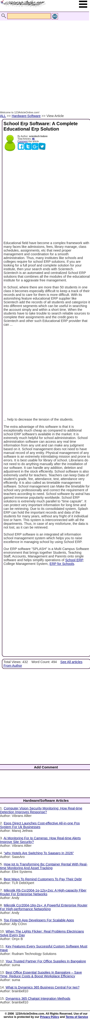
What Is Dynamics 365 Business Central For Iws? (42, 987)
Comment (23, 141)
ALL (3, 116)
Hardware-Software (26, 116)
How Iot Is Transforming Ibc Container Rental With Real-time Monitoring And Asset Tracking (43, 866)
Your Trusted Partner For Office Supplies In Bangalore (46, 961)
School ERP (74, 560)
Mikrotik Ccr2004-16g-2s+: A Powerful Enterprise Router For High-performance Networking (43, 907)
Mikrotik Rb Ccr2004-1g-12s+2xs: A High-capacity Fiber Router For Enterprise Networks (43, 892)
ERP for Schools (62, 564)
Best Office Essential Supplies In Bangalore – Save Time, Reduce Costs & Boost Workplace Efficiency (41, 974)
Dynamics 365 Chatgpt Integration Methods (38, 998)
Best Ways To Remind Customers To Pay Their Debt (43, 879)
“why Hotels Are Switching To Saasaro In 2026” (39, 853)
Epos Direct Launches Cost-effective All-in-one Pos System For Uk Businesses (40, 825)
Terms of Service (77, 1017)
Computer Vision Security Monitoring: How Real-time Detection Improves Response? (41, 810)
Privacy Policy (49, 1017)
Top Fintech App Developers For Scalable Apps (39, 920)
